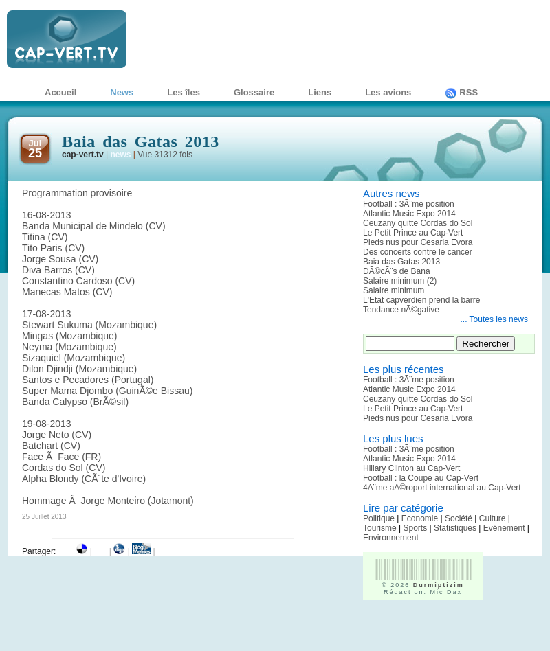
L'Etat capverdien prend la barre (421, 300)
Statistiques (455, 528)
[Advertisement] (443, 630)
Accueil (60, 92)
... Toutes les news (495, 319)
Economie (420, 518)
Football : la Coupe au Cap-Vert (420, 478)
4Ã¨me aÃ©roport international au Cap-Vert (442, 487)
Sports (415, 528)
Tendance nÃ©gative (401, 310)
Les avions (388, 92)
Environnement (391, 537)
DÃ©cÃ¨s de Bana (396, 271)
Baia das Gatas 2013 (401, 261)
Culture (492, 518)
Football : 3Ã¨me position (408, 204)
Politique (379, 518)
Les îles (183, 92)
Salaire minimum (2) (400, 281)
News (121, 92)
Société (458, 518)
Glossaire (254, 92)
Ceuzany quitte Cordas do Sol (417, 223)
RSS (461, 92)
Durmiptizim (438, 585)
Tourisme (380, 528)
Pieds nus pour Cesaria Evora (417, 242)
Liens (319, 92)
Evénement (504, 528)
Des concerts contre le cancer (417, 252)
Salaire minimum (393, 290)
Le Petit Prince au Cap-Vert (413, 233)
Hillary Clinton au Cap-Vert (411, 468)
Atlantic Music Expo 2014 (409, 213)
